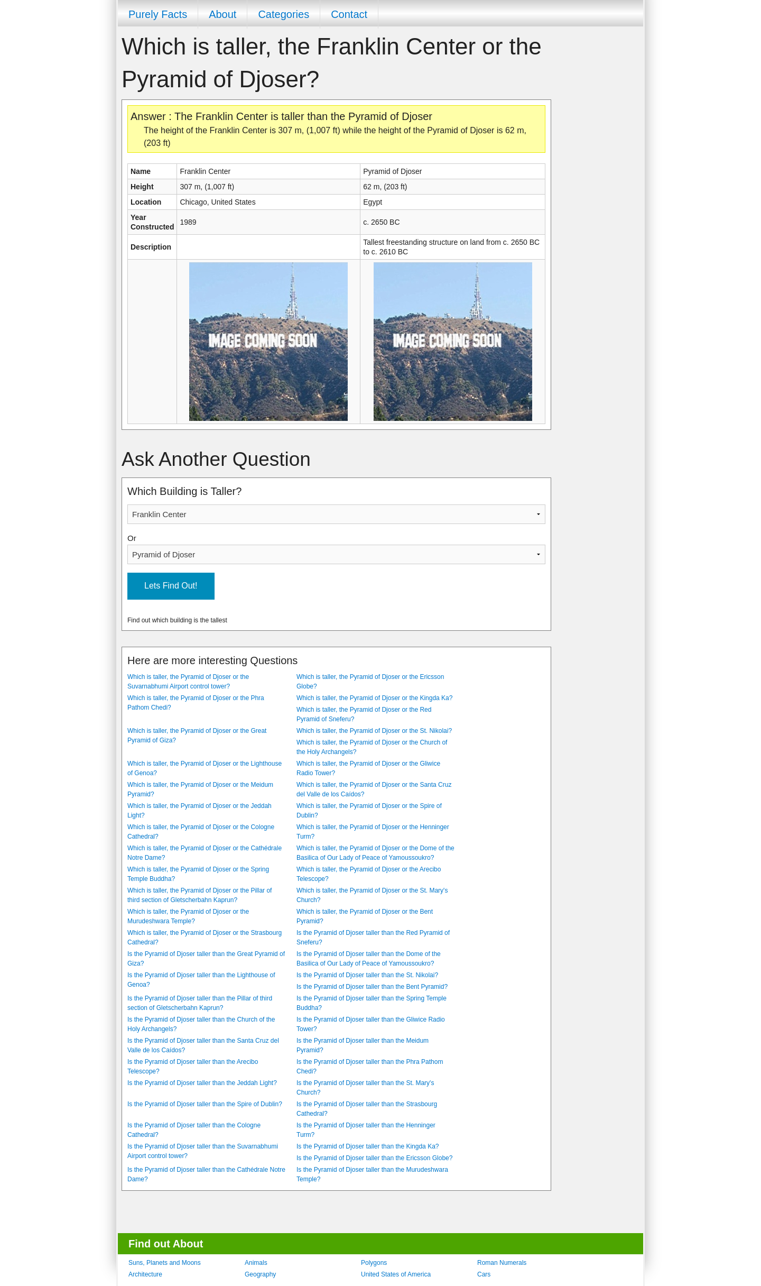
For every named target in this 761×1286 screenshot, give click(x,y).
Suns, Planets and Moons (164, 1262)
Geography (260, 1274)
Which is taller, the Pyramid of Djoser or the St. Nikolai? (374, 730)
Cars (483, 1274)
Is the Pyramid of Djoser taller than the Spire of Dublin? (204, 1104)
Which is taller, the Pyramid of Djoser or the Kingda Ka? (374, 698)
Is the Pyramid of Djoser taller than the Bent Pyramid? (372, 986)
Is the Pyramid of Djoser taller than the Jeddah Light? (202, 1083)
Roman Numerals (501, 1262)
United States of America (396, 1274)
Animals (256, 1262)
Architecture (145, 1274)
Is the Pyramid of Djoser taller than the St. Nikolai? (367, 975)
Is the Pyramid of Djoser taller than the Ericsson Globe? (374, 1158)
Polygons (374, 1262)
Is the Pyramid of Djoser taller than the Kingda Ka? (367, 1146)
